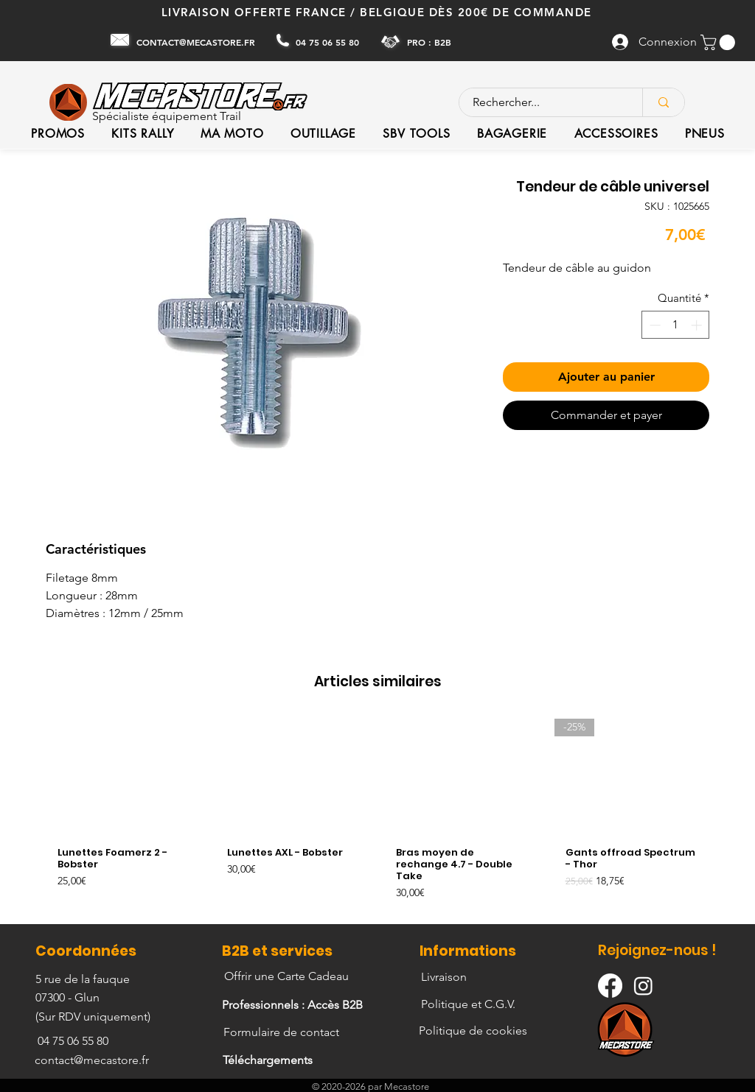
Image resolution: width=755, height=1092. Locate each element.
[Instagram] (643, 985)
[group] (377, 815)
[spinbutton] (676, 325)
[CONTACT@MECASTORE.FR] (197, 42)
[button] (719, 42)
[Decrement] (654, 325)
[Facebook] (610, 985)
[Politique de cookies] (474, 1031)
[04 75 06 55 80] (328, 42)
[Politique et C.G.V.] (470, 1004)
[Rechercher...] (542, 102)
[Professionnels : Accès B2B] (294, 1005)
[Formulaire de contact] (282, 1032)
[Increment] (698, 325)
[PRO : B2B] (431, 41)
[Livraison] (445, 977)
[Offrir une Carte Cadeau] (287, 976)
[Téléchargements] (269, 1060)
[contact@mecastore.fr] (93, 1060)
